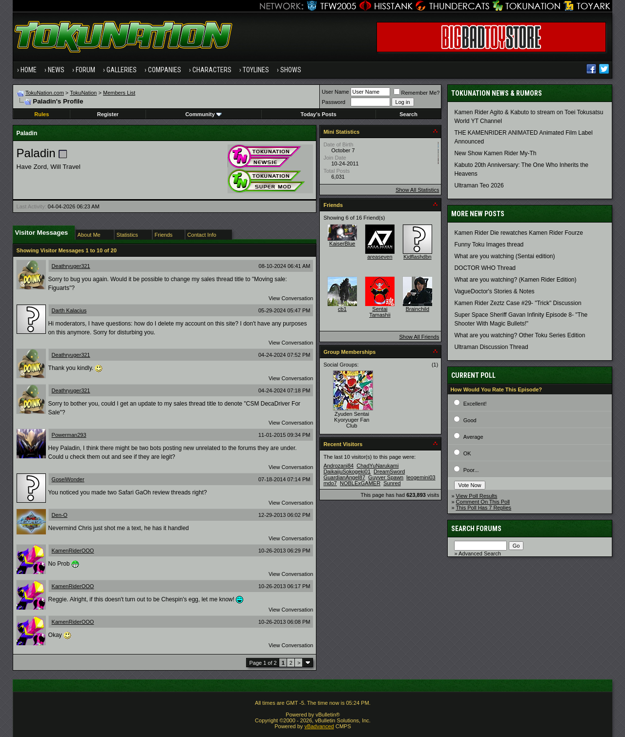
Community (203, 114)
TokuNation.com (44, 93)
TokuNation (83, 93)
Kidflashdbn (417, 257)
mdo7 (330, 483)
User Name (335, 92)
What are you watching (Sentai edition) (504, 256)
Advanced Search (479, 553)
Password (333, 102)
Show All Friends (419, 337)
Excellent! (475, 404)
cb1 (342, 309)
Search (408, 114)
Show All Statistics (417, 190)
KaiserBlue (342, 243)
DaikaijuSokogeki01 (347, 471)
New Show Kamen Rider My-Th (495, 153)
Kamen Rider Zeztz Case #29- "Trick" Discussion (517, 303)
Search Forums (476, 528)
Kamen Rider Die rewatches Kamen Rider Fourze (518, 232)
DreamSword (389, 471)
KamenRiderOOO (73, 550)
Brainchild (417, 309)
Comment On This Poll (483, 502)
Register (108, 114)
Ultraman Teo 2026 (478, 185)
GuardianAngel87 (344, 477)
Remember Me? (417, 93)
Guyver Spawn (385, 477)
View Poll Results (477, 496)
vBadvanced (319, 726)
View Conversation (291, 298)
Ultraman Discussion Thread (491, 347)
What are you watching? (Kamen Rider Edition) (515, 279)
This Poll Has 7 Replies (483, 508)
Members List (119, 93)
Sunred (391, 483)
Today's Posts (318, 114)
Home (29, 70)
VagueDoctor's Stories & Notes (494, 291)
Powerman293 (69, 435)
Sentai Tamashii (379, 312)
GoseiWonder (68, 479)
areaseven (379, 257)
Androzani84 (338, 466)
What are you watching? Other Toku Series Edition (519, 335)
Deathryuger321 (71, 266)
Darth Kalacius (69, 310)
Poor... (471, 470)
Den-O (59, 515)
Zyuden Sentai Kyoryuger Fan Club (351, 420)
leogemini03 (420, 477)
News (56, 70)
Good (470, 420)
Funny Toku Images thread (488, 244)
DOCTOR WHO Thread (485, 268)
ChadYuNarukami (377, 466)
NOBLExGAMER (360, 483)
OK (467, 453)
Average (473, 437)
